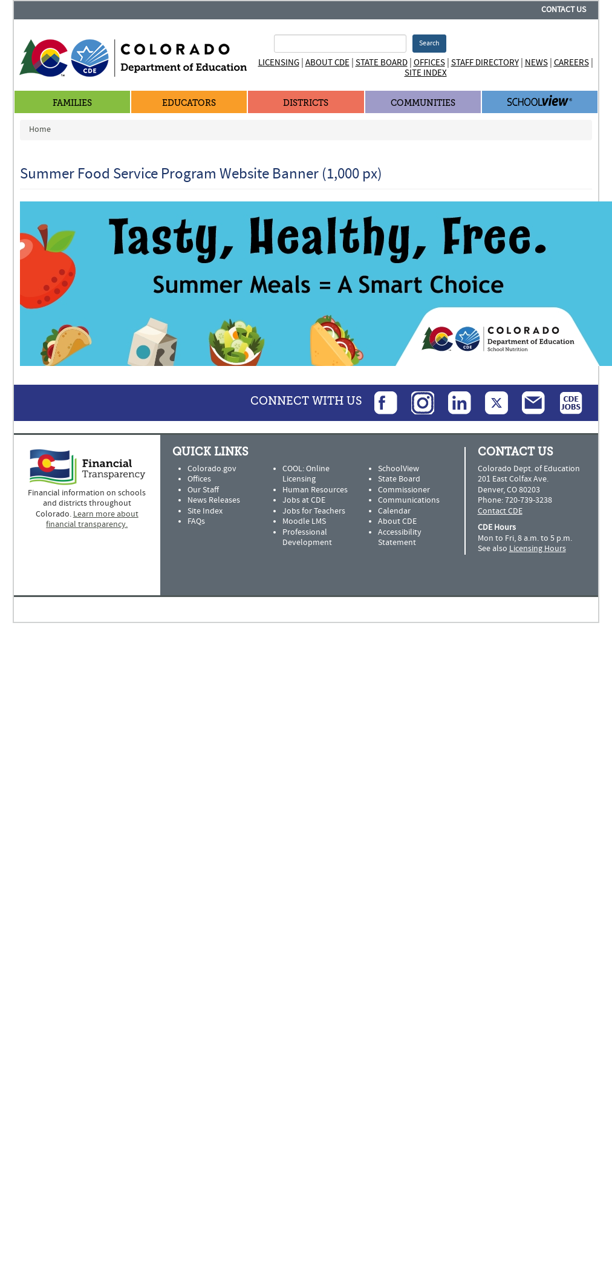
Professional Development (307, 538)
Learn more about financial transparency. (92, 519)
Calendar (394, 511)
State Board (382, 62)
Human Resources (315, 490)
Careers (571, 62)
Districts (305, 103)
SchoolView (398, 468)
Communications (409, 500)
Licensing (278, 62)
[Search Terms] (340, 43)
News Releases (213, 500)
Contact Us (563, 9)
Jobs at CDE (303, 500)
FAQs (196, 521)
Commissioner (404, 490)
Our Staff (203, 490)
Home (40, 129)
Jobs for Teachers (313, 511)
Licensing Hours (537, 548)
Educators (189, 103)
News (536, 62)
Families (72, 103)
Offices (429, 62)
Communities (423, 103)
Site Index (426, 73)
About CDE (327, 62)
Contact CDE (500, 511)
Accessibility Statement (400, 538)
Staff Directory (485, 62)
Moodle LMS (304, 521)
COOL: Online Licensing (306, 474)
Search (429, 43)
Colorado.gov (211, 468)
